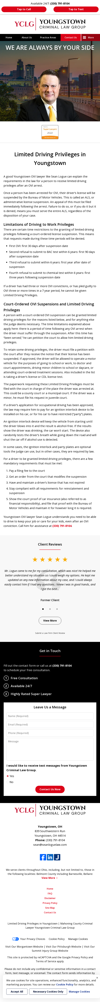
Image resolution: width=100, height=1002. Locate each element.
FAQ (50, 893)
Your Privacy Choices (28, 939)
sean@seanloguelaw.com (50, 845)
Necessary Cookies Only (48, 991)
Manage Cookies (78, 939)
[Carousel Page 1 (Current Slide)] (42, 609)
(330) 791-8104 (62, 526)
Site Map (50, 907)
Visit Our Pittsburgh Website (63, 946)
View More (50, 620)
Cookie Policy (57, 939)
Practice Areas (48, 37)
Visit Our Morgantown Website (24, 946)
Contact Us (71, 37)
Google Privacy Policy (75, 957)
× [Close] (97, 977)
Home (9, 37)
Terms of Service (46, 961)
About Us (27, 37)
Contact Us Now (50, 789)
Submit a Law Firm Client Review (50, 633)
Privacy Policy (50, 903)
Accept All (17, 991)
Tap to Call (24, 9)
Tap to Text (76, 9)
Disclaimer (50, 898)
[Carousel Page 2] (50, 609)
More (91, 37)
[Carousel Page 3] (57, 609)
